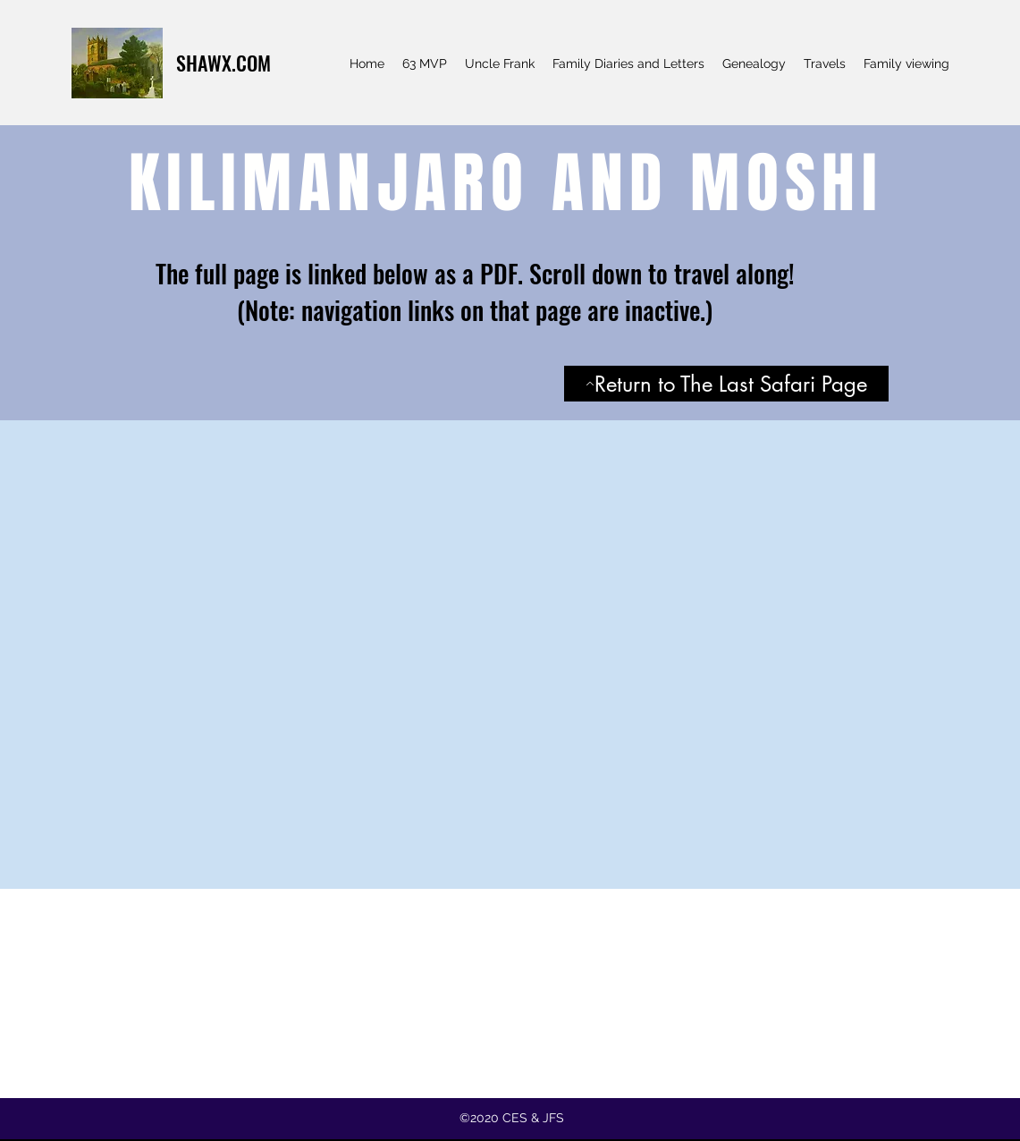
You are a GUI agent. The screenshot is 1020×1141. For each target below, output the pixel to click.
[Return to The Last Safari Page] (726, 383)
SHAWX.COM (223, 62)
